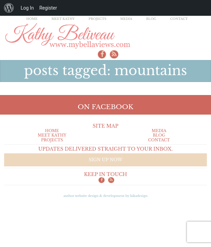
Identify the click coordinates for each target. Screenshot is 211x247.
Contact (179, 19)
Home (32, 19)
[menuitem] (9, 8)
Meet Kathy (63, 19)
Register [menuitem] (48, 8)
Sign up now (105, 159)
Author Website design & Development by (106, 196)
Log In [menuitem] (27, 8)
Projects (98, 19)
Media (126, 19)
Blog (151, 19)
